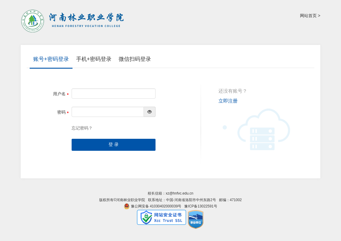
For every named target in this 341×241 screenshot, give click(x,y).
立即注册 (228, 100)
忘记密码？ (82, 128)
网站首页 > (310, 15)
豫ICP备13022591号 (200, 206)
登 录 (113, 144)
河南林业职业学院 (73, 21)
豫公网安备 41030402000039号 (152, 206)
